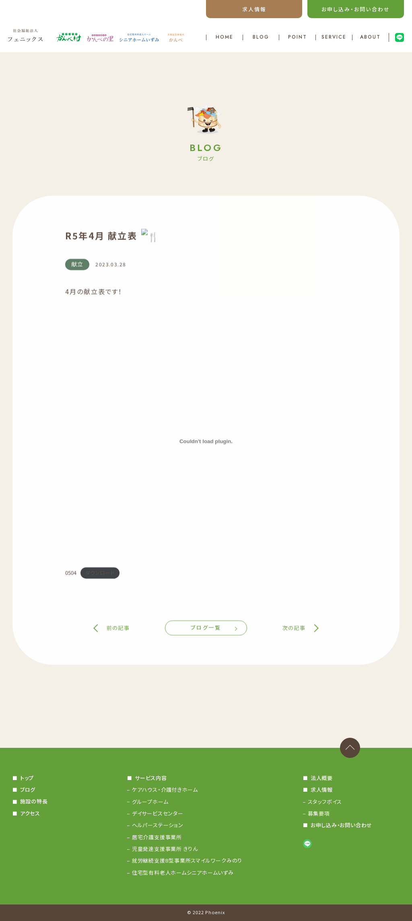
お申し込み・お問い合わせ (355, 9)
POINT (297, 37)
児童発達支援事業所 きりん (165, 849)
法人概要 (321, 778)
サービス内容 (151, 778)
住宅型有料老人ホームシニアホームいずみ (183, 872)
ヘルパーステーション (157, 825)
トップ (27, 778)
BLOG (261, 37)
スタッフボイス (325, 801)
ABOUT (370, 37)
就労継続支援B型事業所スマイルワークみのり (187, 860)
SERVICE (333, 37)
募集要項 (319, 813)
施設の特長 (34, 801)
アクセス (30, 813)
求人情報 (254, 9)
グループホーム (150, 801)
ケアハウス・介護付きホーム (165, 789)
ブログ (27, 789)
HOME (224, 37)
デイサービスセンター (157, 813)
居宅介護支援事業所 (157, 837)
